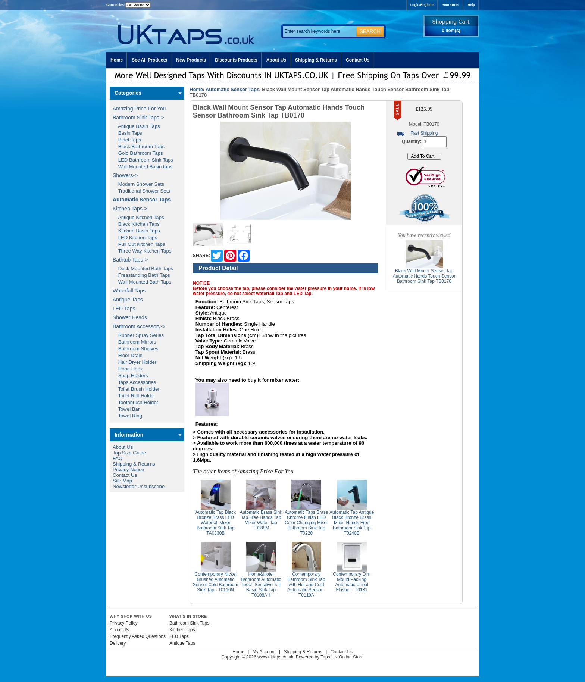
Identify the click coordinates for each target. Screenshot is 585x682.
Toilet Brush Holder (136, 389)
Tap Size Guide (129, 453)
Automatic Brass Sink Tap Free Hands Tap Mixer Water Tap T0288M (261, 520)
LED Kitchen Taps (135, 237)
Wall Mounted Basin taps (142, 166)
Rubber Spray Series (138, 335)
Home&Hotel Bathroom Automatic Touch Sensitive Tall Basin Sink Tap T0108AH (261, 585)
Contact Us (357, 60)
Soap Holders (130, 375)
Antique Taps (128, 300)
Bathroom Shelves (135, 348)
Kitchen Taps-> (130, 209)
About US (119, 629)
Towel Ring (127, 416)
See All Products (149, 60)
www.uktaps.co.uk (275, 657)
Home (116, 60)
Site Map (122, 481)
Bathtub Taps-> (130, 260)
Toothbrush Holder (135, 402)
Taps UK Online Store (341, 657)
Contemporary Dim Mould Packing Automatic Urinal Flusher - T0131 (351, 582)
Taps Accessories (134, 382)
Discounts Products (236, 60)
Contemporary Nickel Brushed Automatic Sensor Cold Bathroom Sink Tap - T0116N (215, 582)
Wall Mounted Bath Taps (142, 282)
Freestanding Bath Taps (141, 275)
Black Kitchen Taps (136, 224)
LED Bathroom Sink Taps (143, 160)
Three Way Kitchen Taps (142, 251)
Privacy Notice (128, 469)
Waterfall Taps (129, 291)
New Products (191, 60)
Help (471, 5)
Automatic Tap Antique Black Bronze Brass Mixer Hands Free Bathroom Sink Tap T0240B (351, 523)
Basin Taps (127, 133)
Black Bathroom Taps (139, 146)
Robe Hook (128, 369)
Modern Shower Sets (138, 184)
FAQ (117, 458)
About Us (276, 60)
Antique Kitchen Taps (138, 217)
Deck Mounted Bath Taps (143, 268)
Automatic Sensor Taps (232, 89)
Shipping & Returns (316, 60)
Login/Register (422, 5)
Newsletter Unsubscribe (139, 486)
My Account (264, 651)
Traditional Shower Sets (141, 191)
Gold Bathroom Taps (138, 153)
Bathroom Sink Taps (189, 623)
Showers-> (125, 175)
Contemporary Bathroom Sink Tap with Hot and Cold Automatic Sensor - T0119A (306, 585)
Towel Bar (126, 409)
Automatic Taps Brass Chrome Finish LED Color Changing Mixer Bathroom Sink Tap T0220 (306, 523)
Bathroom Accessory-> (139, 326)
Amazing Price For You (139, 109)
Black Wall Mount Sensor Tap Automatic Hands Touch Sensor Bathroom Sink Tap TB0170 (424, 276)
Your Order (451, 5)
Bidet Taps (127, 140)
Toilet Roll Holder (134, 395)
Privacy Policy (124, 623)
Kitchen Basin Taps (136, 231)
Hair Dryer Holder (134, 362)
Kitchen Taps (182, 629)
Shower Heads (130, 317)
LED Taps (124, 309)
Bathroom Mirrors (134, 342)
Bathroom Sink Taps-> (138, 118)
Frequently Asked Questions (138, 636)
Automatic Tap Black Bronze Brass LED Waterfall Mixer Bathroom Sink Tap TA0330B (215, 523)
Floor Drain (128, 355)
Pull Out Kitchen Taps (139, 244)
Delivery (118, 643)
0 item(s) (451, 30)
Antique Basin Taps (136, 126)
